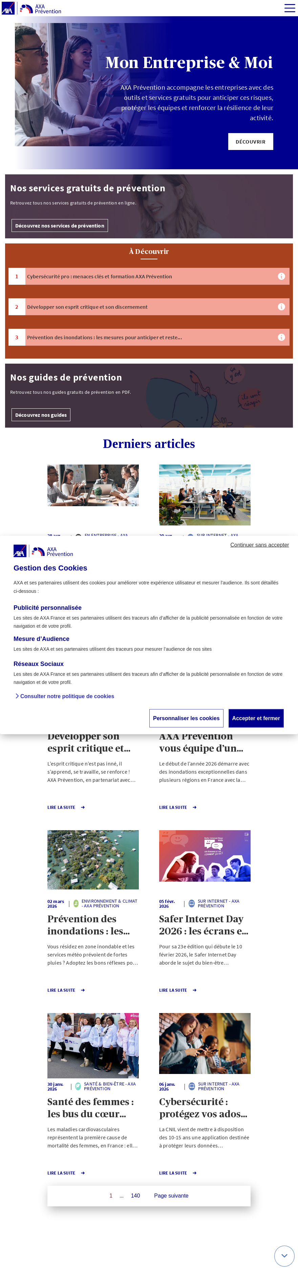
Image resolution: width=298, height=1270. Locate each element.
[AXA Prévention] (31, 8)
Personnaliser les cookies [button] (186, 718)
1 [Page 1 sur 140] (110, 1196)
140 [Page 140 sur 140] (135, 1196)
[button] (250, 141)
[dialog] (149, 635)
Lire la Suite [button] (66, 807)
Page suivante (171, 1196)
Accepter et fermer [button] (256, 718)
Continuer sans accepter (259, 545)
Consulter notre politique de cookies (67, 696)
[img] (289, 8)
